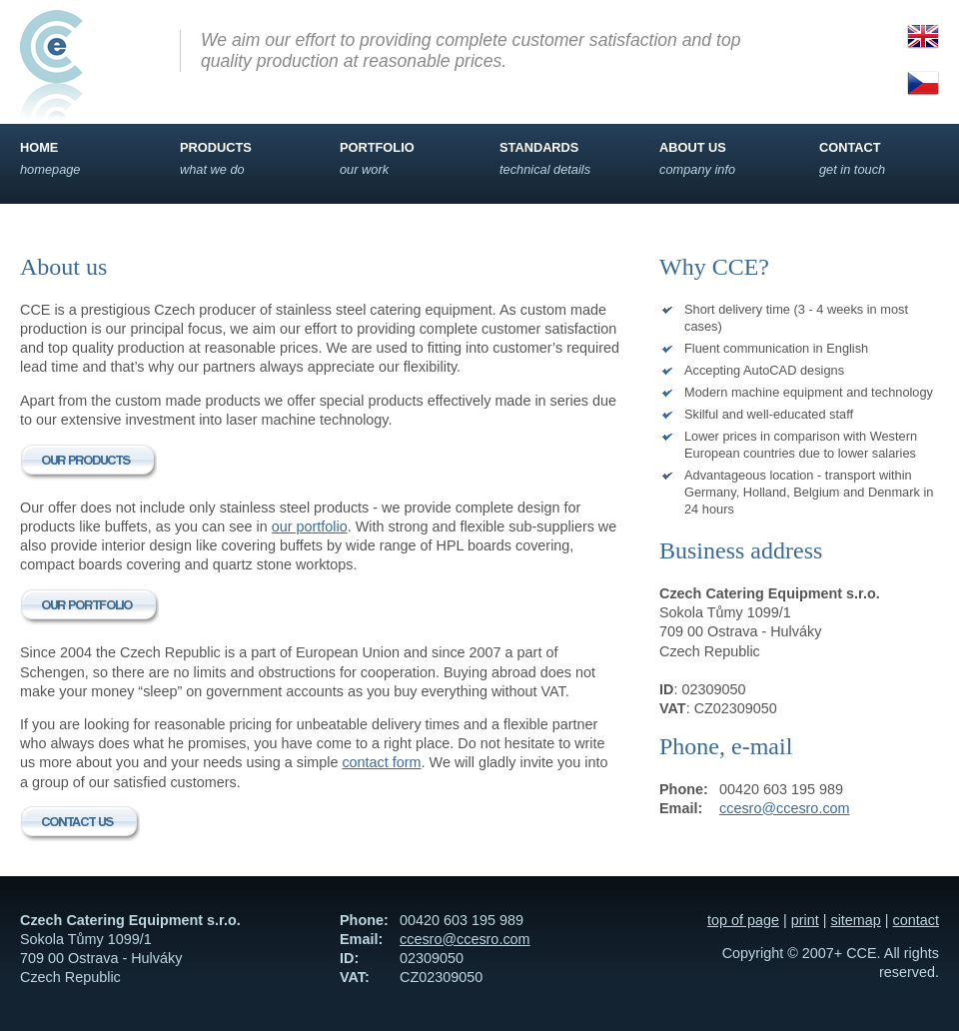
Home (80, 159)
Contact (879, 159)
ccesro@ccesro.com (784, 808)
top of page (743, 920)
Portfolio (400, 159)
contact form (381, 762)
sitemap (855, 920)
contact (916, 920)
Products (240, 159)
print (805, 920)
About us (719, 159)
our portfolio (310, 526)
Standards (559, 159)
